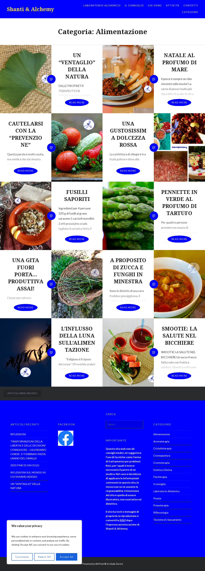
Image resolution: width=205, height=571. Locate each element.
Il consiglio (134, 5)
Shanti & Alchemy (30, 9)
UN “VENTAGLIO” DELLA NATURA (25, 486)
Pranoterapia (161, 505)
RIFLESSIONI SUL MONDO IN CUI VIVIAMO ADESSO (28, 474)
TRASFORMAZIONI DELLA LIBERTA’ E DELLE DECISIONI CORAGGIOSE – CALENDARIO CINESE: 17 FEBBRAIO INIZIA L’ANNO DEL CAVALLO (28, 450)
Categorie (190, 12)
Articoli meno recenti (22, 393)
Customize (22, 556)
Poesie (157, 498)
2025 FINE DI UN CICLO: (25, 465)
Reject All (44, 556)
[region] (44, 542)
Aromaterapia (161, 441)
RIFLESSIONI (18, 434)
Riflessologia (160, 512)
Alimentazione (161, 434)
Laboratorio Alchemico (102, 5)
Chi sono (155, 5)
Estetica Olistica (162, 469)
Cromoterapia (161, 462)
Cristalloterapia (162, 448)
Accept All (66, 556)
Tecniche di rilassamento (167, 519)
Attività (172, 5)
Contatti (191, 5)
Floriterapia (160, 476)
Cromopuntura (161, 455)
